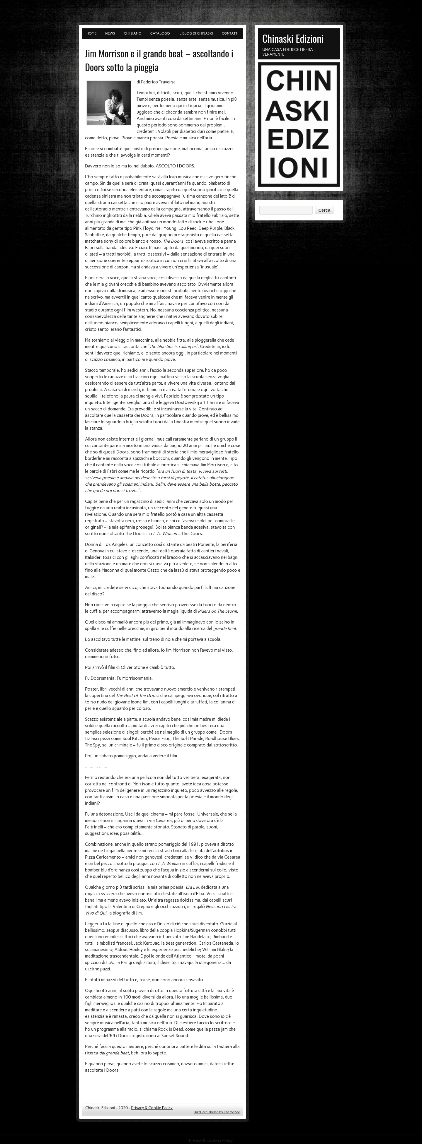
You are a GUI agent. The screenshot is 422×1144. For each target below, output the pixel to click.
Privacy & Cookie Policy (152, 1107)
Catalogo (160, 33)
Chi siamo (133, 33)
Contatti (230, 33)
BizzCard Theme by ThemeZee (217, 1112)
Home (91, 33)
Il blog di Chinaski (196, 33)
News (110, 33)
